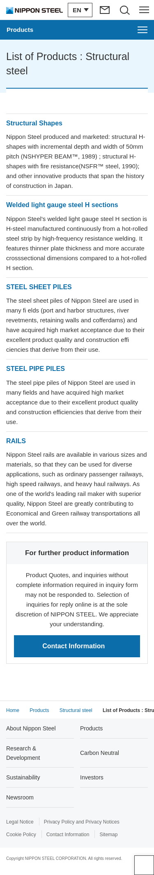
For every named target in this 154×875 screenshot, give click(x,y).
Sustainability (23, 777)
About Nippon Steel (31, 728)
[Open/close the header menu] (144, 10)
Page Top (144, 865)
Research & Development (23, 753)
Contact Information (68, 834)
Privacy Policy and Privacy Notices (82, 822)
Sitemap (108, 834)
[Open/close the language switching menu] (80, 10)
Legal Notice (20, 822)
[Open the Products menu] (77, 30)
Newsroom (20, 797)
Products (91, 728)
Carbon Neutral (99, 753)
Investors (91, 777)
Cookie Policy (21, 834)
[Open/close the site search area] (124, 10)
